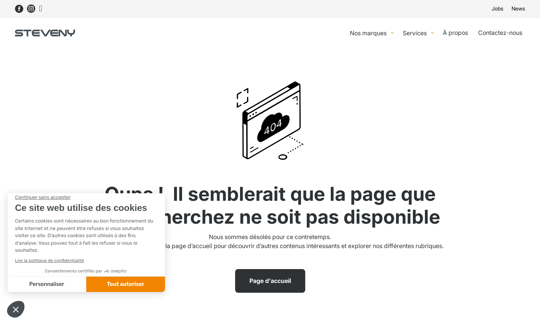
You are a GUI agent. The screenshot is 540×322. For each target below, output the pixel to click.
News (518, 9)
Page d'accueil (270, 280)
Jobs (497, 9)
